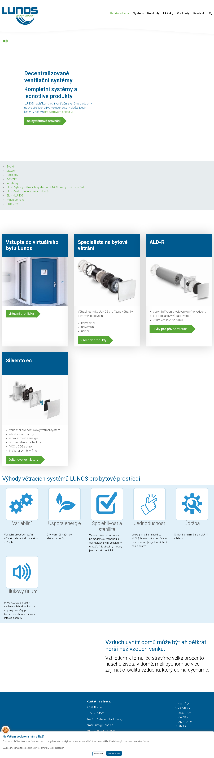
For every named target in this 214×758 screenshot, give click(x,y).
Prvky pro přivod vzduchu (170, 329)
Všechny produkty (93, 340)
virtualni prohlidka (21, 314)
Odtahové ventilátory (23, 460)
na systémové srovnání (43, 121)
